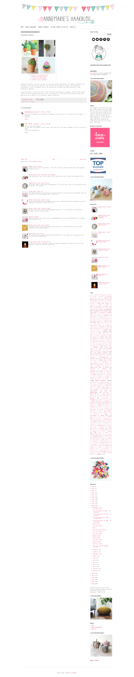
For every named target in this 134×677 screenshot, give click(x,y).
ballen (107, 303)
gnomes (104, 351)
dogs (100, 332)
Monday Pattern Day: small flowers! (39, 225)
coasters (92, 325)
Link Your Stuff (98, 381)
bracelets (107, 314)
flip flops (109, 345)
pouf (100, 404)
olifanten (106, 389)
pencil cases (106, 393)
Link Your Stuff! (97, 509)
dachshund (92, 331)
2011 (93, 581)
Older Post (83, 159)
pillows (92, 398)
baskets (92, 306)
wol (102, 451)
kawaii (100, 367)
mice (107, 385)
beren (96, 307)
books (110, 312)
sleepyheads (98, 419)
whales (91, 451)
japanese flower (104, 363)
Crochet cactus (97, 542)
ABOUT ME (72, 27)
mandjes (95, 385)
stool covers (95, 429)
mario (101, 385)
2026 (93, 486)
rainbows (99, 405)
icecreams (109, 360)
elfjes (93, 342)
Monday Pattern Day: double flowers (39, 200)
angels (94, 297)
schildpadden (93, 415)
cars (100, 319)
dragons (98, 334)
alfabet (94, 296)
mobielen (107, 386)
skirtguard (96, 418)
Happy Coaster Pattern (35, 166)
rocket (93, 412)
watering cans (94, 448)
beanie (99, 306)
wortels (98, 452)
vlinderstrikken (105, 444)
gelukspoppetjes (97, 350)
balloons (100, 305)
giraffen (92, 351)
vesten (107, 441)
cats (91, 321)
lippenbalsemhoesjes (104, 382)
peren (98, 395)
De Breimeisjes (29, 112)
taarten (99, 432)
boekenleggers (93, 312)
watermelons (93, 450)
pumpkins (107, 403)
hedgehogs (109, 358)
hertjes (94, 360)
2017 (93, 503)
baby (93, 302)
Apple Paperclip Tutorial (36, 233)
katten (92, 367)
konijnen (92, 371)
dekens (105, 331)
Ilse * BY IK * (29, 124)
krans (107, 371)
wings (97, 451)
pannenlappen (106, 392)
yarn (110, 452)
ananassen (109, 296)
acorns (110, 294)
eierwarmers (95, 341)
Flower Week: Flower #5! (36, 191)
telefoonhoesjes (97, 435)
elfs (99, 342)
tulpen (103, 438)
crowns (91, 329)
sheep (110, 415)
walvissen (100, 447)
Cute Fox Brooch (97, 534)
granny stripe (94, 354)
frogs (100, 348)
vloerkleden (93, 445)
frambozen (92, 348)
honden (101, 360)
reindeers (101, 409)
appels (106, 297)
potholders (93, 403)
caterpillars (107, 319)
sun (111, 429)
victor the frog (94, 442)
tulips (97, 438)
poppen (98, 402)
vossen (106, 445)
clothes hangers (97, 324)
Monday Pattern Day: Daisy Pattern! (39, 183)
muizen (104, 388)
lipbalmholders (93, 382)
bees (91, 307)
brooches (99, 315)
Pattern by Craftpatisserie (39, 75)
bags (99, 303)
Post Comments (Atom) (35, 161)
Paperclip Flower (34, 216)
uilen (102, 440)
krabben (101, 371)
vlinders (95, 444)
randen (100, 406)
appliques (109, 299)
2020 (93, 497)
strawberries (104, 429)
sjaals (110, 416)
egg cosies (93, 340)
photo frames (93, 396)
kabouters (98, 366)
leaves (91, 378)
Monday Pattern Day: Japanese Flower (40, 208)
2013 (93, 577)
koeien (107, 370)
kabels (91, 366)
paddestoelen (94, 392)
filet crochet (108, 344)
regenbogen (93, 409)
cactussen (32, 101)
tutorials (95, 439)
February (95, 568)
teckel (110, 434)
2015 (93, 573)
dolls (107, 332)
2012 (93, 579)
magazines (101, 383)
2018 (93, 501)
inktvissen (105, 361)
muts (111, 388)
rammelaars (93, 406)
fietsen (100, 344)
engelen (104, 342)
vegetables (94, 441)
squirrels (102, 427)
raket (107, 405)
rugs (99, 412)
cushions (105, 329)
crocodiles (106, 328)
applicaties (101, 299)
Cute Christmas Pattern (99, 530)
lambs (93, 376)
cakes (110, 318)
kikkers (104, 369)
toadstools (96, 437)
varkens (110, 439)
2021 (93, 495)
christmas (93, 322)
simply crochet (101, 416)
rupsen (110, 412)
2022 (93, 493)
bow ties (101, 314)
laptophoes (107, 377)
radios (91, 405)
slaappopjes (106, 418)
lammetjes (100, 376)
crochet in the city (105, 327)
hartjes (92, 358)
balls (107, 305)
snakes (99, 422)
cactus (97, 318)
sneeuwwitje (93, 424)
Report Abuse (94, 660)
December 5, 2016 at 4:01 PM (42, 112)
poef (93, 401)
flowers (95, 347)
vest (102, 441)
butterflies (93, 316)
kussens (94, 374)
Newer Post (24, 159)
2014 (93, 575)
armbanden (95, 300)
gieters (107, 350)
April (95, 564)
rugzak (104, 412)
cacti (27, 101)
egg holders (101, 340)
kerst (106, 367)
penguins (92, 395)
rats (91, 408)
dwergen (95, 337)
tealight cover (102, 434)
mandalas (109, 383)
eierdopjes (109, 340)
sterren (102, 428)
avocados (110, 300)
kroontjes (101, 373)
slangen (92, 419)
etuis (110, 342)
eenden (102, 338)
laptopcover (99, 377)
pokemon (100, 401)
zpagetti (99, 454)
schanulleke (96, 414)
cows (103, 325)
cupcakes (98, 329)
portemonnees (106, 402)
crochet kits (97, 328)
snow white (106, 424)
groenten (103, 354)
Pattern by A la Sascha (39, 79)
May (94, 562)
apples (92, 299)
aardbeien (102, 294)
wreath (104, 452)
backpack (92, 303)
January (95, 570)
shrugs (93, 416)
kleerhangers (93, 370)
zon (94, 454)
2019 (93, 499)
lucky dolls (93, 383)
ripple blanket (108, 411)
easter (102, 337)
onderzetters (94, 391)
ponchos (92, 402)
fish (101, 345)
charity (106, 321)
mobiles (92, 388)
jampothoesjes (93, 363)
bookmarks (102, 312)
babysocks (100, 302)
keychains (92, 368)
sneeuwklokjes (106, 422)
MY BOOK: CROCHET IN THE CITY (59, 27)
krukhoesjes (109, 373)
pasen (91, 394)
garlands (109, 348)
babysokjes (107, 302)
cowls (98, 325)
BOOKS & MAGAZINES (30, 27)
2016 (96, 294)
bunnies (106, 315)
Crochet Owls (96, 538)
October (95, 552)
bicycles (104, 307)
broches (92, 315)
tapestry (107, 432)
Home (53, 159)
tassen (92, 434)
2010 (93, 583)
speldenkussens (101, 425)
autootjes (102, 300)
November (95, 549)
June (94, 560)
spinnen (94, 427)
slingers (95, 421)
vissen (102, 442)
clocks (110, 322)
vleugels (110, 442)
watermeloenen (105, 448)
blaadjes (100, 309)
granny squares (102, 353)
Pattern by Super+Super (39, 76)
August (95, 556)
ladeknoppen (109, 374)
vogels (100, 445)
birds (93, 309)
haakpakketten (104, 357)
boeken (106, 311)
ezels (94, 344)
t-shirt (102, 431)
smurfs (93, 422)
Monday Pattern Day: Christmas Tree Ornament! (42, 174)
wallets (92, 447)
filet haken (95, 345)
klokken (101, 370)
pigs (101, 396)
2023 (93, 490)
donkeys (92, 334)
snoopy (99, 424)
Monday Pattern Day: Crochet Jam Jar (40, 242)
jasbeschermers (99, 364)
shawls (102, 415)
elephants (109, 341)
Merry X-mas (96, 524)
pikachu (107, 396)
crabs (108, 325)
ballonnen (92, 305)
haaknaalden (93, 357)
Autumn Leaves (97, 536)
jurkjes (108, 364)
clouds (107, 324)
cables (108, 316)
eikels (102, 341)
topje (108, 437)
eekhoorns (94, 338)
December (95, 507)
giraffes (98, 351)
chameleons (99, 321)
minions (92, 386)
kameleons (107, 366)
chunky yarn (103, 322)
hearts (100, 358)
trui (91, 438)
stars (110, 427)
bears (106, 306)
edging (110, 337)
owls (106, 391)
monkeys (97, 388)
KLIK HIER (93, 73)
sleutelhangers (108, 419)
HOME (22, 27)
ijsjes (95, 361)
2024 (93, 488)
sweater (94, 431)
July (94, 558)
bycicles (101, 316)
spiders (110, 425)
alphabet (101, 296)
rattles (106, 408)
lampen (107, 376)
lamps (91, 377)
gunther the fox (104, 356)
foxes (106, 347)
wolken (108, 451)
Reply (26, 119)
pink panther (109, 399)
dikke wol (92, 332)
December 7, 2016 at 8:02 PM (42, 124)
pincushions (105, 398)
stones (110, 428)
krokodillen (93, 373)
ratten (98, 408)
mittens (99, 386)
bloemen (96, 311)
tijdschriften (108, 435)
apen (100, 297)
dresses (97, 335)
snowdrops (92, 425)
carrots (94, 319)
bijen (110, 307)
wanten (107, 447)
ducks (103, 335)
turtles (110, 438)
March (95, 566)
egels (108, 338)
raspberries (107, 406)
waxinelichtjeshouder (104, 450)
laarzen (102, 374)
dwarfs (110, 335)
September (96, 554)
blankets (109, 309)
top (104, 437)
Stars (94, 528)
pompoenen (106, 401)
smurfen (110, 421)
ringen (94, 411)
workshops (92, 452)
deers (99, 331)
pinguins (101, 399)
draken (104, 334)
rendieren (109, 409)
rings (99, 411)
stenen (95, 428)
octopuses (96, 389)
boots (95, 314)
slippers (103, 421)
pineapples (93, 399)
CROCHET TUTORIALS (43, 27)
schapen (106, 414)
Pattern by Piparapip (39, 78)
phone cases (106, 395)
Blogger (74, 672)
